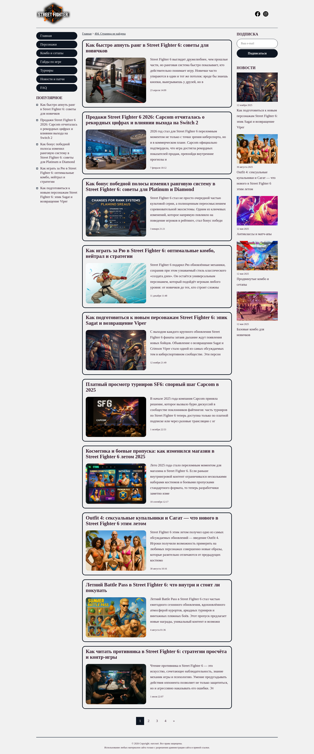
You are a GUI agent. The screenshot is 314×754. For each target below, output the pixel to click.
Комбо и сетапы (51, 53)
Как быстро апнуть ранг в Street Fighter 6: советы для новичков (58, 109)
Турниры (46, 70)
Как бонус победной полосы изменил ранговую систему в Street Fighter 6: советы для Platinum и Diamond (57, 153)
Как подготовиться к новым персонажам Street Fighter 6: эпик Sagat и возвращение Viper (58, 194)
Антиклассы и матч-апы (254, 234)
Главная (46, 36)
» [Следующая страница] (174, 721)
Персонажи (48, 44)
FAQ (43, 88)
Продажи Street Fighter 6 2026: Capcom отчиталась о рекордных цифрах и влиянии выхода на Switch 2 (58, 129)
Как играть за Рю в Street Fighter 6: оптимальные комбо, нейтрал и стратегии (58, 175)
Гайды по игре (50, 62)
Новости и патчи (52, 79)
